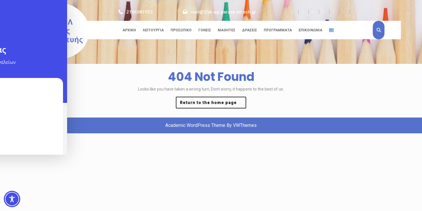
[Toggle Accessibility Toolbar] (12, 199)
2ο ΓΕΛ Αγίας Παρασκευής (59, 31)
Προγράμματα (278, 30)
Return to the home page (213, 103)
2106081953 (139, 12)
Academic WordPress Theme (195, 125)
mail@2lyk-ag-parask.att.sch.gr (223, 12)
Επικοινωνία (310, 30)
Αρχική (129, 30)
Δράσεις (249, 30)
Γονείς (204, 30)
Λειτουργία (153, 30)
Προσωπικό (181, 30)
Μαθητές (226, 30)
